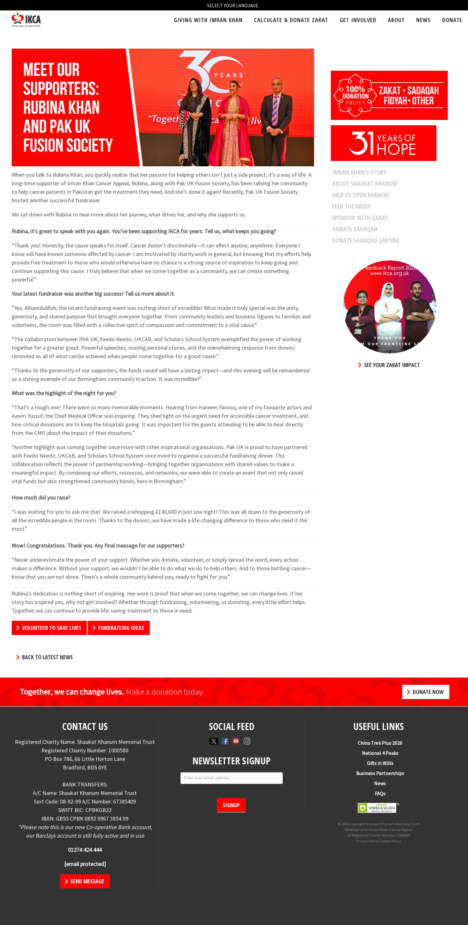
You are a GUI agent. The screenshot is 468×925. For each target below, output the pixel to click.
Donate (452, 20)
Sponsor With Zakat (360, 217)
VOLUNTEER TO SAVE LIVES (48, 627)
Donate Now (425, 692)
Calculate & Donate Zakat (291, 20)
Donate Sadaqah (355, 229)
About (396, 20)
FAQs (377, 793)
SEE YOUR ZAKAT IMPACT (389, 365)
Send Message (84, 881)
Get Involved (358, 20)
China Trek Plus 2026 (377, 743)
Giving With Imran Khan (208, 20)
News (423, 20)
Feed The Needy (351, 206)
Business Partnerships (377, 773)
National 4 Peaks (377, 753)
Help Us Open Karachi (360, 195)
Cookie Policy (390, 841)
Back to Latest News (44, 657)
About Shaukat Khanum (364, 183)
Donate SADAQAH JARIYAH (365, 240)
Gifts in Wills (377, 763)
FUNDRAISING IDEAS (118, 627)
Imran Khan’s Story (359, 172)
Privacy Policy (367, 841)
